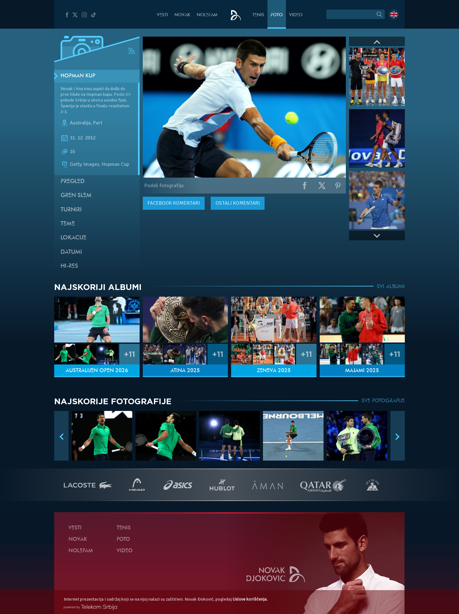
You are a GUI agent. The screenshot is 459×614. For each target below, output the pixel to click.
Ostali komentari (237, 203)
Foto (277, 15)
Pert (97, 123)
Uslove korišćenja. (250, 599)
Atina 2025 (185, 370)
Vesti (162, 15)
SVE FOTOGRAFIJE (383, 401)
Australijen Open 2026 (97, 370)
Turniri (71, 210)
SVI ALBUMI (391, 286)
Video (295, 15)
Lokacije (73, 238)
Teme (68, 224)
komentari (174, 203)
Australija (80, 123)
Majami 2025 (362, 370)
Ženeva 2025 (274, 370)
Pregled (72, 182)
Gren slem (76, 196)
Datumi (71, 252)
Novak (182, 15)
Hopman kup (78, 76)
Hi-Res (69, 266)
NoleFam (207, 15)
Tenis (258, 15)
